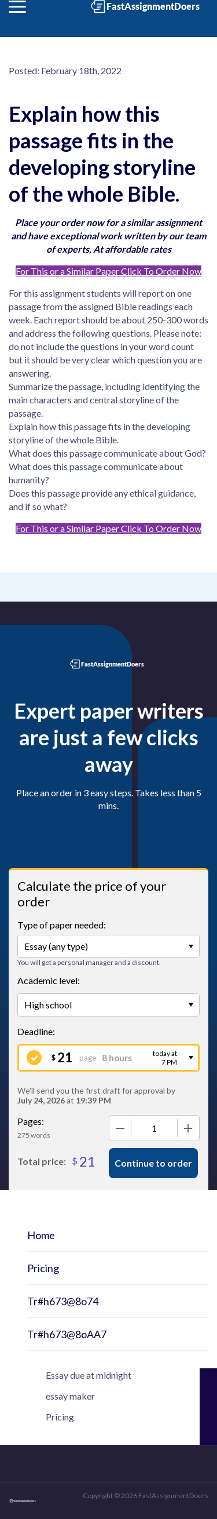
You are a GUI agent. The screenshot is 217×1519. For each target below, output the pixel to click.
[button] (17, 7)
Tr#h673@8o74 (62, 1301)
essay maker (70, 1395)
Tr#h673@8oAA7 (66, 1334)
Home (41, 1235)
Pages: (30, 1121)
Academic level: (48, 980)
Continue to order (153, 1162)
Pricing (43, 1268)
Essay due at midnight (88, 1374)
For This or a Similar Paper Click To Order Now (108, 270)
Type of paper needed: (61, 924)
